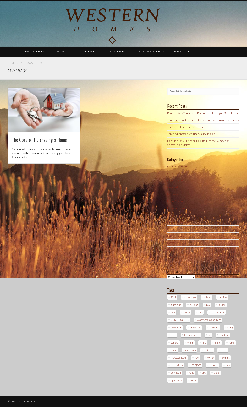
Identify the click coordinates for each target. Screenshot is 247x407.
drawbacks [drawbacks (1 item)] (195, 327)
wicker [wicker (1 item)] (193, 380)
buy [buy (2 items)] (208, 305)
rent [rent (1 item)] (191, 372)
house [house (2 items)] (174, 350)
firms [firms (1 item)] (173, 335)
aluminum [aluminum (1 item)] (176, 305)
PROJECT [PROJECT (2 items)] (196, 365)
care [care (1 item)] (173, 312)
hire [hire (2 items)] (204, 342)
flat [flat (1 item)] (209, 335)
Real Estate (181, 51)
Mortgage (172, 243)
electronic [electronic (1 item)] (214, 327)
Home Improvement (178, 208)
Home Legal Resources (149, 51)
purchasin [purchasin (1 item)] (176, 372)
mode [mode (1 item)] (224, 350)
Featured (59, 51)
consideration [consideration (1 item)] (218, 312)
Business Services (177, 166)
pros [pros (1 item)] (228, 365)
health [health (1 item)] (190, 342)
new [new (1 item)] (197, 357)
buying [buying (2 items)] (221, 305)
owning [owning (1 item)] (226, 357)
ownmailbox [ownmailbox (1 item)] (177, 365)
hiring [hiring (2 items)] (217, 342)
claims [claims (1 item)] (187, 312)
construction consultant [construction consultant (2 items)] (209, 320)
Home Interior (114, 51)
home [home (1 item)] (232, 342)
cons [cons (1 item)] (200, 312)
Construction (174, 173)
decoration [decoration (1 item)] (176, 327)
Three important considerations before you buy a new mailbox (203, 120)
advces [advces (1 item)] (207, 297)
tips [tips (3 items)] (204, 372)
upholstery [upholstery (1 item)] (176, 380)
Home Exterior (85, 51)
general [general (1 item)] (175, 342)
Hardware (172, 194)
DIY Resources (34, 51)
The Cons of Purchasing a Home (39, 139)
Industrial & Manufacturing (182, 229)
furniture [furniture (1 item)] (224, 335)
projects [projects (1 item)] (213, 365)
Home (12, 51)
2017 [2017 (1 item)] (173, 297)
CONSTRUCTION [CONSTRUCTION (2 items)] (180, 320)
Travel (170, 256)
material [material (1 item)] (208, 350)
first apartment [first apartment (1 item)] (192, 335)
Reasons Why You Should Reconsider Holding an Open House (203, 113)
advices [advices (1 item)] (223, 297)
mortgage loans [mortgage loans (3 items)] (178, 357)
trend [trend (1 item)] (217, 372)
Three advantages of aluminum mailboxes (191, 134)
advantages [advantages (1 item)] (190, 297)
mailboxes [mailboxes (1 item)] (190, 350)
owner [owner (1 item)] (210, 357)
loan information (176, 236)
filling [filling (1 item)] (230, 327)
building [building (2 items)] (194, 305)
